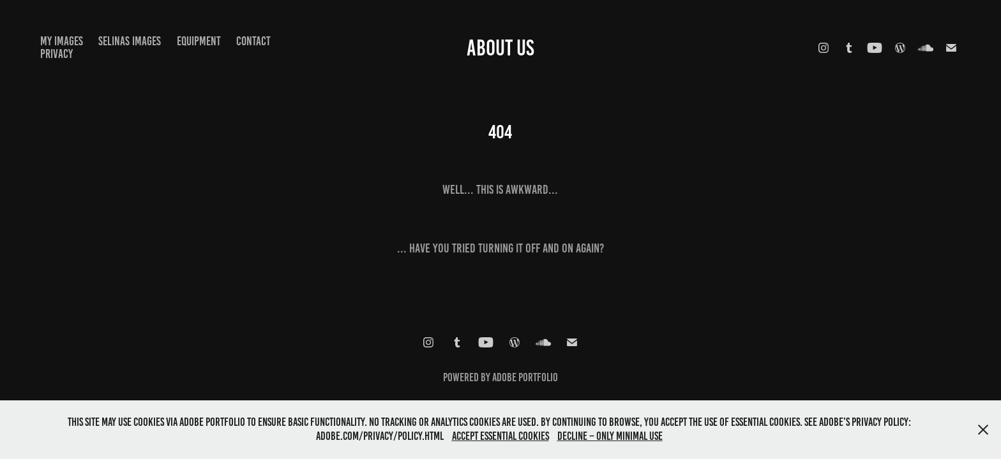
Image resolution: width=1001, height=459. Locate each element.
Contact (253, 41)
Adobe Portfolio (525, 377)
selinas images (129, 41)
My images (61, 41)
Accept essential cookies (500, 436)
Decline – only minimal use (610, 436)
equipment (199, 41)
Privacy (56, 54)
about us (500, 48)
